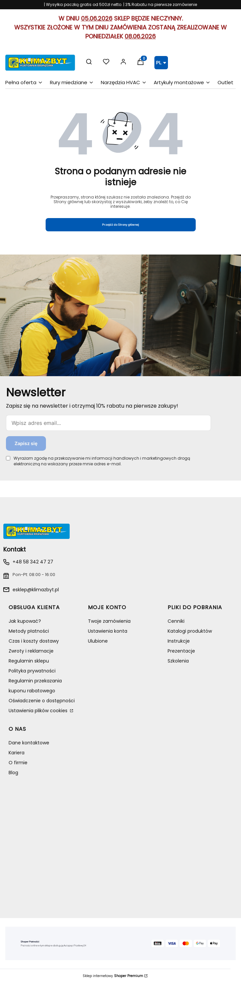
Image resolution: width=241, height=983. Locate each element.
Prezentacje (181, 651)
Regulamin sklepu (29, 661)
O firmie (18, 762)
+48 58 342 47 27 (33, 561)
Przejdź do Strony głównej (120, 224)
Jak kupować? (25, 621)
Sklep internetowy (113, 976)
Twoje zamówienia (109, 621)
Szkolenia (178, 661)
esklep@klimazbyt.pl (36, 589)
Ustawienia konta (107, 631)
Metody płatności (29, 631)
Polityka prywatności (32, 670)
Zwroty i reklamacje (31, 651)
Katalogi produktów (190, 631)
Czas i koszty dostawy (34, 641)
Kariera (16, 752)
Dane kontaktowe (29, 742)
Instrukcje (179, 641)
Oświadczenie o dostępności (42, 700)
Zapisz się (26, 443)
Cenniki (176, 621)
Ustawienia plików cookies (39, 710)
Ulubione (98, 641)
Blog (13, 772)
